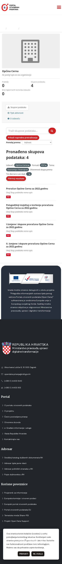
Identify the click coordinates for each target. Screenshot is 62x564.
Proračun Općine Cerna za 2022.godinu (27, 188)
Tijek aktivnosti (15, 113)
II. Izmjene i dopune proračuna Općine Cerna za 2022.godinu (30, 245)
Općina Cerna (29, 28)
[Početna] (3, 28)
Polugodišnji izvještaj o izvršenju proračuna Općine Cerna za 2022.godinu (29, 206)
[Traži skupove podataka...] (27, 131)
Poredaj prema (13, 142)
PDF (8, 197)
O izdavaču (14, 118)
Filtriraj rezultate (16, 178)
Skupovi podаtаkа (17, 107)
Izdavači (12, 28)
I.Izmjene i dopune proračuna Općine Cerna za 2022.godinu (29, 226)
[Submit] (52, 131)
